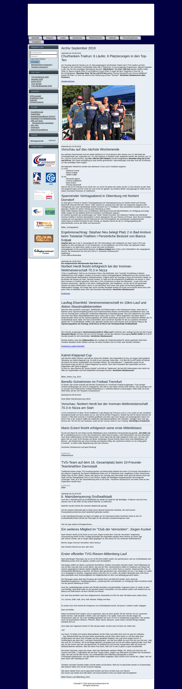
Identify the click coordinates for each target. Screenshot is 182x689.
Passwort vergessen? (39, 67)
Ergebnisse (65, 253)
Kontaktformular (37, 112)
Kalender (112, 38)
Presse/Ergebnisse (130, 38)
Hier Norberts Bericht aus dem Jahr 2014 (77, 547)
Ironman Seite (109, 421)
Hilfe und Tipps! (37, 121)
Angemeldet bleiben (38, 59)
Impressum (35, 127)
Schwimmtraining (36, 102)
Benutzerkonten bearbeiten (43, 123)
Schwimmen (77, 38)
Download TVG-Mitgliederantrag (43, 119)
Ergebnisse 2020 (36, 98)
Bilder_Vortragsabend (69, 227)
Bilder (63, 488)
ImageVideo (35, 114)
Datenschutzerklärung (39, 130)
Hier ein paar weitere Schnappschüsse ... (77, 524)
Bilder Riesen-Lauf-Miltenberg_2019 (75, 677)
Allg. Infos (34, 125)
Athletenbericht (67, 455)
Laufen (63, 38)
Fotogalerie (36, 42)
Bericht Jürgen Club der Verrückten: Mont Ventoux (81, 543)
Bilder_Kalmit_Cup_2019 (71, 377)
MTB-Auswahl (35, 96)
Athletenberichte (95, 38)
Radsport (49, 38)
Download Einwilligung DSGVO (43, 116)
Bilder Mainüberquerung (75, 399)
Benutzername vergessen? (41, 65)
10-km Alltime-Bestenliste (71, 255)
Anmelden (35, 62)
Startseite (35, 38)
